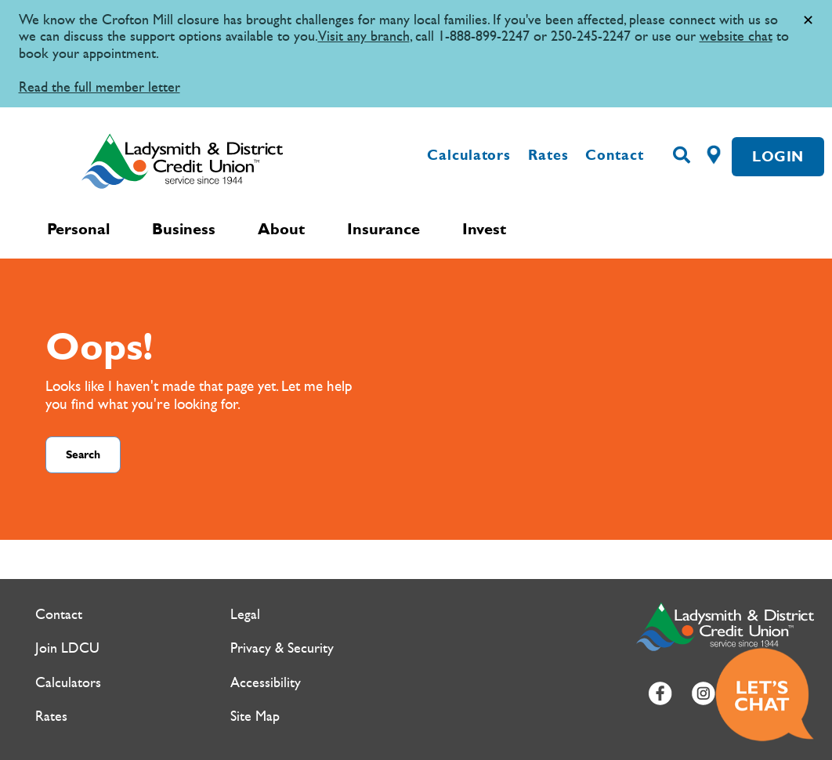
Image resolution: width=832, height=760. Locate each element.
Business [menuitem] (183, 228)
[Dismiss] (808, 21)
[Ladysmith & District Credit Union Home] (208, 160)
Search (83, 454)
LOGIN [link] (778, 156)
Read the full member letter (99, 87)
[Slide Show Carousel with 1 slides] (416, 53)
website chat (736, 36)
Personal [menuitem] (78, 228)
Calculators (469, 155)
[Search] (681, 156)
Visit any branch (364, 36)
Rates (548, 155)
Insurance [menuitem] (383, 228)
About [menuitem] (281, 228)
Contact (614, 155)
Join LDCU (67, 648)
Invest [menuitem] (484, 228)
